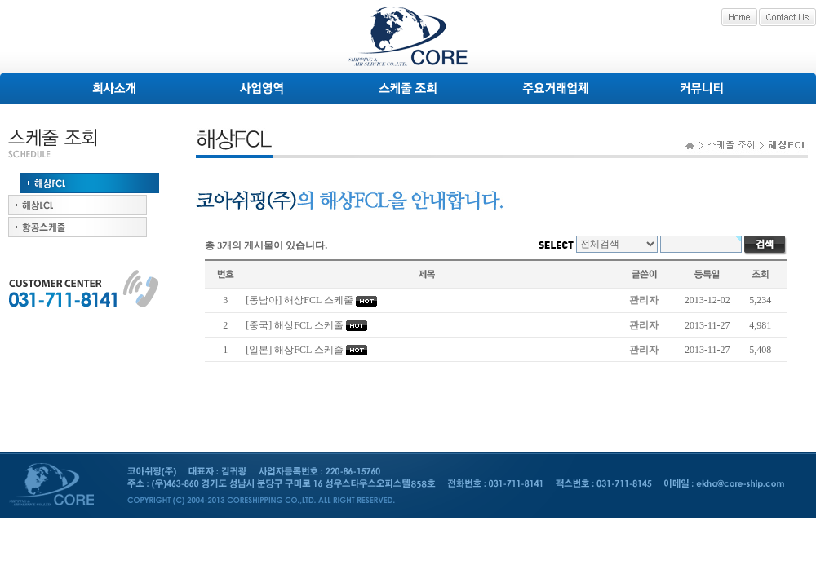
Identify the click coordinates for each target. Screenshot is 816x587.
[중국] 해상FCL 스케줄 (295, 325)
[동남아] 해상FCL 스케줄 (299, 300)
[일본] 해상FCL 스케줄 (295, 349)
